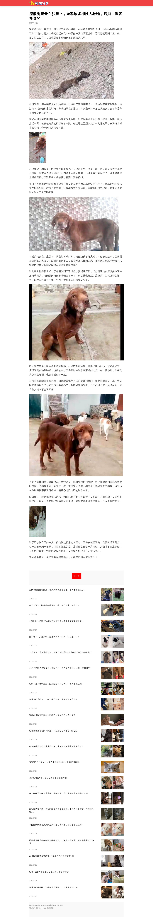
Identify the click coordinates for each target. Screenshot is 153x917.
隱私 (48, 908)
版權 (51, 908)
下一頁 (76, 576)
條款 (44, 908)
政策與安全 (39, 908)
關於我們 (32, 908)
